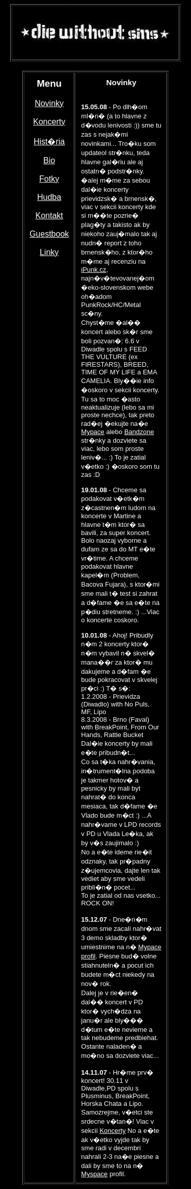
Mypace (92, 432)
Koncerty (49, 121)
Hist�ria (49, 141)
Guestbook (49, 234)
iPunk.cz (93, 269)
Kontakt (49, 215)
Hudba (49, 197)
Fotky (49, 178)
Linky (49, 252)
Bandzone (139, 432)
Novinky (49, 103)
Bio (49, 160)
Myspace (94, 1174)
